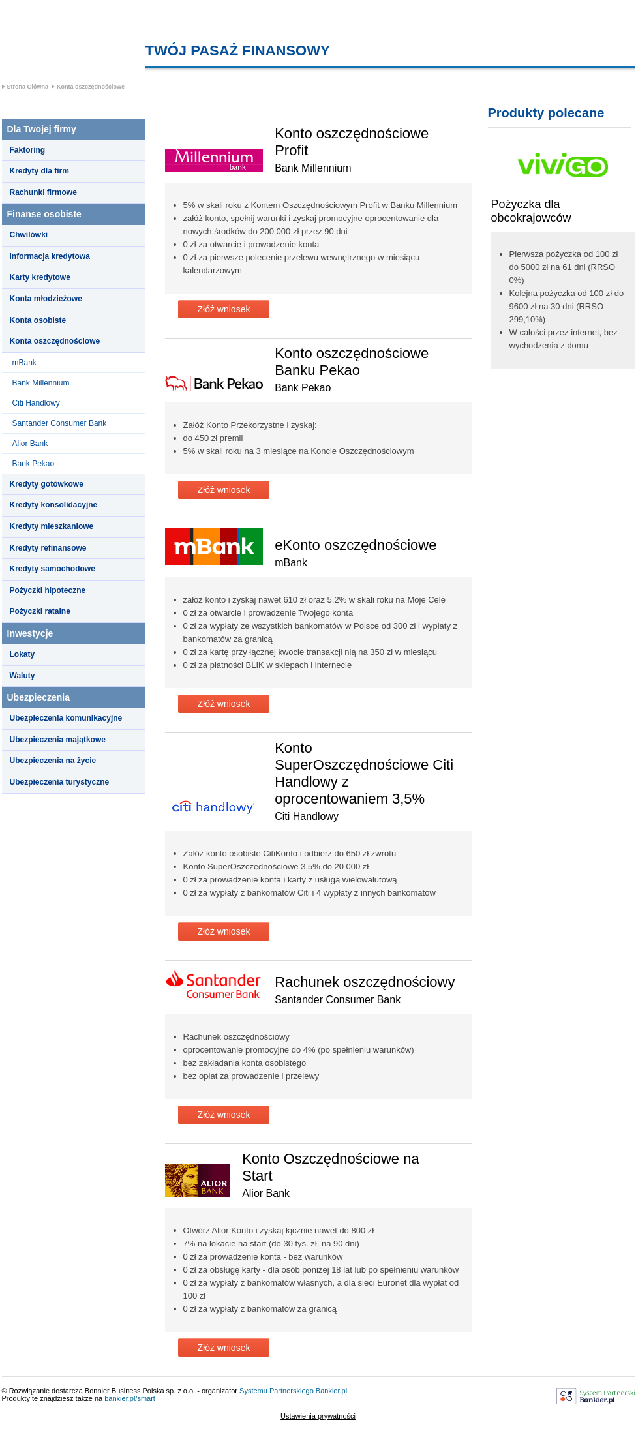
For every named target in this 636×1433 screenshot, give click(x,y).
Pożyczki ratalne (40, 611)
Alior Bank (30, 443)
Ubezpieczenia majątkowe (58, 739)
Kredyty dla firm (39, 170)
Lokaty (22, 654)
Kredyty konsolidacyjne (54, 504)
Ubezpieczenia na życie (53, 760)
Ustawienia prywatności (318, 1416)
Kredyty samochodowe (52, 568)
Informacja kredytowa (50, 256)
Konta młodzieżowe (46, 298)
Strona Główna (28, 86)
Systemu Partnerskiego (276, 1391)
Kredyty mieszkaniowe (52, 526)
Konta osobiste (38, 320)
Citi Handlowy (36, 403)
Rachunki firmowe (43, 192)
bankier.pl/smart (129, 1398)
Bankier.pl (331, 1391)
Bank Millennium (41, 382)
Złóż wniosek (224, 309)
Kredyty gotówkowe (46, 484)
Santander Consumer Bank (59, 423)
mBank (24, 362)
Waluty (22, 675)
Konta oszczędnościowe (91, 86)
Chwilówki (29, 234)
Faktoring (28, 150)
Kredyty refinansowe (48, 547)
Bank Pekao (33, 463)
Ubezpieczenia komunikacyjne (66, 718)
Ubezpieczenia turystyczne (60, 782)
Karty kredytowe (40, 277)
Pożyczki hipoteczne (48, 590)
